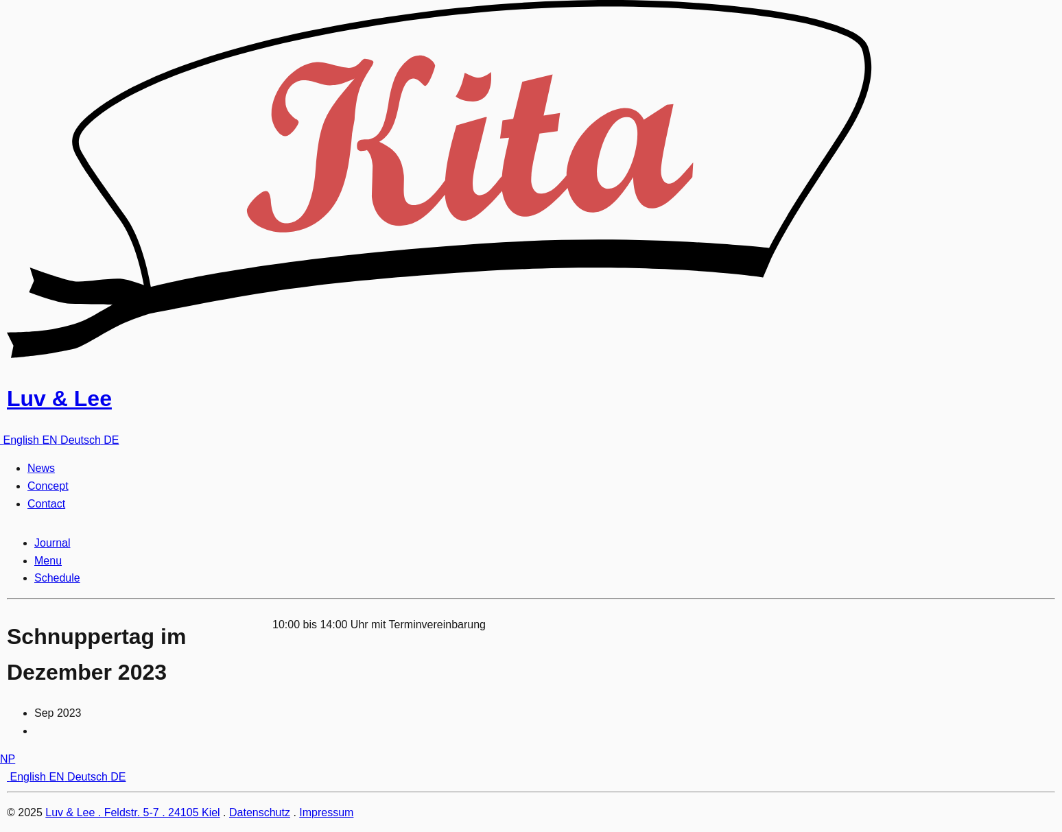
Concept (48, 486)
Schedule (57, 578)
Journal (52, 543)
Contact (46, 504)
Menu (48, 561)
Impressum (326, 812)
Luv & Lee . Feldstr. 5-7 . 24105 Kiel (132, 812)
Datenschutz (259, 812)
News (41, 468)
